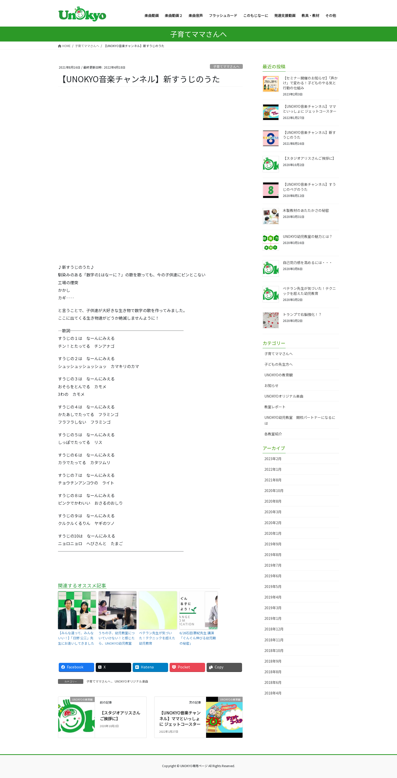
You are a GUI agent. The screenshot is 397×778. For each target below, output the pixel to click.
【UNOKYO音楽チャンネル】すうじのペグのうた (309, 187)
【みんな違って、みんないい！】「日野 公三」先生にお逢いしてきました (76, 638)
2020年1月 (273, 533)
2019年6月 (273, 575)
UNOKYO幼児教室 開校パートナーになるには (299, 420)
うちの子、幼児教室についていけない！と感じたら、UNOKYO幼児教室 (116, 638)
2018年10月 (274, 650)
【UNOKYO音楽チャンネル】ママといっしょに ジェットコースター (180, 718)
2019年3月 (273, 607)
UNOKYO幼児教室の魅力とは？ (307, 236)
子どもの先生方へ (278, 364)
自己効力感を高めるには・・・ (307, 262)
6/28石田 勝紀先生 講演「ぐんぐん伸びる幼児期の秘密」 (198, 638)
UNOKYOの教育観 (278, 374)
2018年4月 (273, 692)
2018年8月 (273, 671)
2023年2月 (273, 458)
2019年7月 (273, 565)
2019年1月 (273, 618)
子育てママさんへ (226, 66)
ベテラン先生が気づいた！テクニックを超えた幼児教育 (157, 638)
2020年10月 (274, 490)
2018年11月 (274, 639)
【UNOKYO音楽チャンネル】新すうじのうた (309, 135)
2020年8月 (273, 501)
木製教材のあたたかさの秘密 (306, 210)
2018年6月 (273, 682)
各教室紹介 (273, 433)
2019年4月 (273, 597)
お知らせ (271, 385)
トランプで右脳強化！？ (302, 314)
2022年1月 (273, 469)
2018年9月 (273, 661)
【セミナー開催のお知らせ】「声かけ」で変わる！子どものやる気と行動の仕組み (310, 82)
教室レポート (275, 406)
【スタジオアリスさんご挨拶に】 (120, 715)
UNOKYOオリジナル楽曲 (131, 681)
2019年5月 (273, 586)
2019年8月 (273, 554)
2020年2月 (273, 522)
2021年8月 (273, 479)
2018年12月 (274, 628)
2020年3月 (273, 511)
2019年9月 (273, 543)
